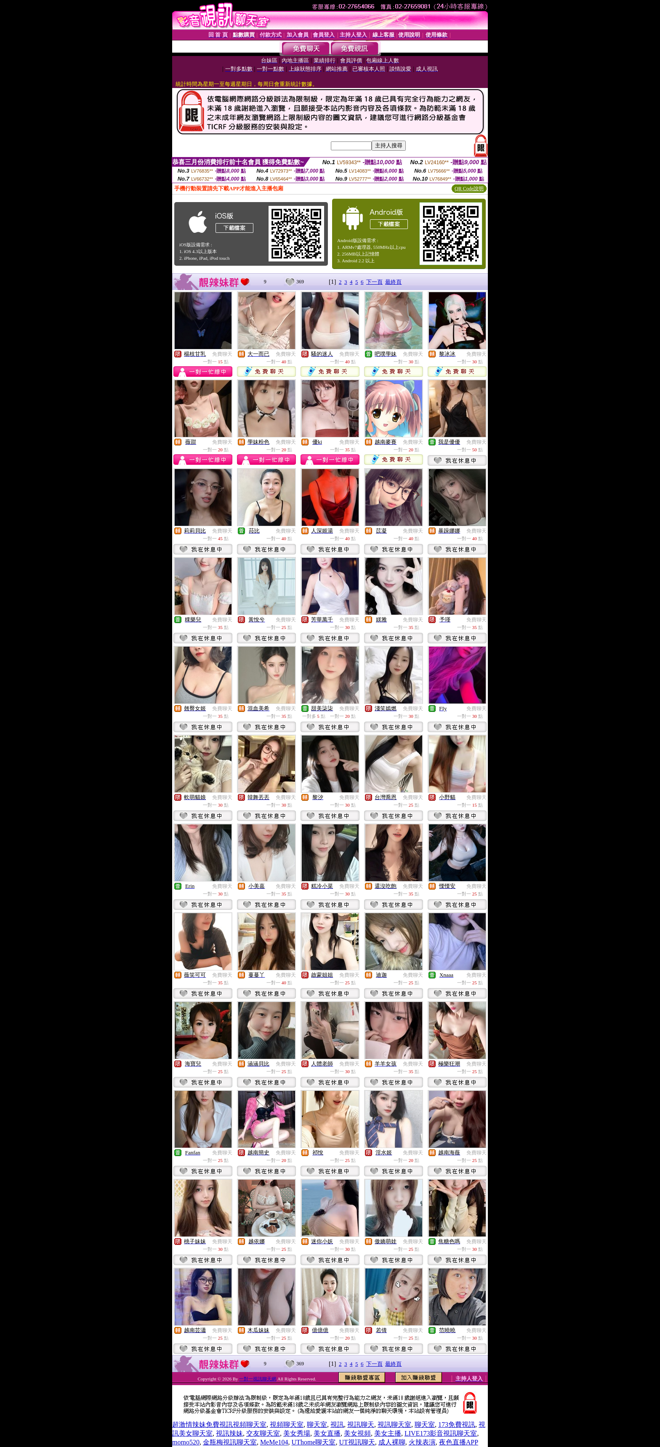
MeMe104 (274, 1442)
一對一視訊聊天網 (257, 1378)
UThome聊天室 (314, 1442)
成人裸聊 (391, 1442)
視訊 (337, 1424)
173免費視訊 (456, 1424)
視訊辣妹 (229, 1433)
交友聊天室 (263, 1433)
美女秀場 (296, 1433)
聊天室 (317, 1424)
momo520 (186, 1442)
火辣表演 (422, 1442)
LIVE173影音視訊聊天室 (441, 1433)
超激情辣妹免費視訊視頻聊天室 (219, 1424)
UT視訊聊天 (357, 1442)
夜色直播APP (458, 1442)
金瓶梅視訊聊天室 (230, 1442)
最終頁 (393, 282)
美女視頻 (357, 1433)
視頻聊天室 (286, 1424)
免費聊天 (222, 354)
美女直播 (327, 1433)
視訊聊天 (360, 1424)
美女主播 (387, 1433)
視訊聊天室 (394, 1424)
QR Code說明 (469, 189)
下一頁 (374, 282)
